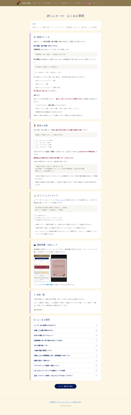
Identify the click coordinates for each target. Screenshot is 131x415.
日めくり (40, 3)
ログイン (96, 3)
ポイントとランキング (58, 27)
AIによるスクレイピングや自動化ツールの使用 (49, 370)
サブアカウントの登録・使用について (46, 365)
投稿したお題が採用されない (43, 330)
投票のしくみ (37, 27)
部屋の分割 (45, 27)
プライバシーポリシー (64, 402)
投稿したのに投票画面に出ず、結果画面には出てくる (52, 355)
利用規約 (52, 402)
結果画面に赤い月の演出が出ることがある (48, 340)
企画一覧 (84, 27)
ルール (70, 3)
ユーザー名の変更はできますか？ (45, 325)
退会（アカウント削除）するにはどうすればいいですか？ (53, 375)
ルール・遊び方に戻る (65, 386)
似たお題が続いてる (40, 345)
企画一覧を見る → (39, 310)
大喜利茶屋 (25, 3)
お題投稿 (64, 3)
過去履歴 (47, 3)
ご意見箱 (77, 3)
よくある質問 (92, 27)
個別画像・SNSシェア (73, 27)
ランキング (55, 3)
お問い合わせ (77, 402)
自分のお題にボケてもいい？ (43, 335)
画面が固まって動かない (42, 360)
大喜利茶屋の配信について (43, 350)
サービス (87, 3)
